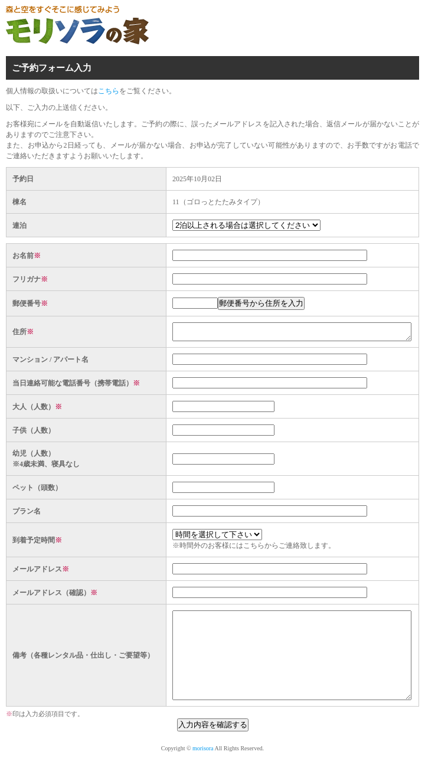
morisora (203, 769)
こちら (108, 91)
